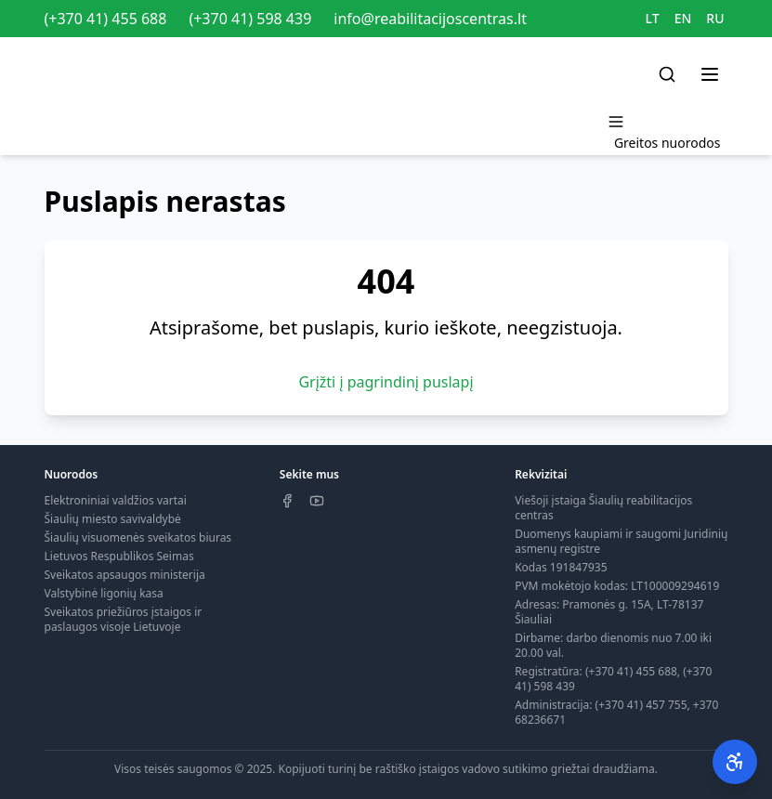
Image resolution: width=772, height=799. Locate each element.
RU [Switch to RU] (715, 18)
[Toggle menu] (709, 74)
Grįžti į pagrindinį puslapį (385, 382)
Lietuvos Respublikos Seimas (119, 556)
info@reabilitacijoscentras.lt (430, 18)
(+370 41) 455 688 (106, 18)
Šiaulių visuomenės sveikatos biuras (138, 537)
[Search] (667, 74)
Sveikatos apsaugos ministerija (125, 575)
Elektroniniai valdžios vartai (116, 500)
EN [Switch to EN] (683, 18)
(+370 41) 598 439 (250, 18)
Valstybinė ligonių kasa (104, 593)
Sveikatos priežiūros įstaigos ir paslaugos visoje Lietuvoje (124, 619)
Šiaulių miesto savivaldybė (113, 519)
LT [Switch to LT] (653, 18)
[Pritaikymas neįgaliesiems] (735, 762)
